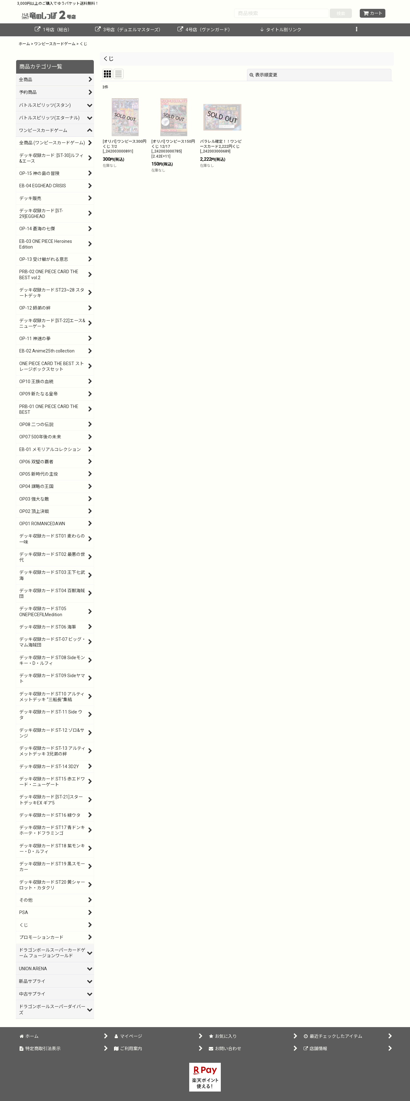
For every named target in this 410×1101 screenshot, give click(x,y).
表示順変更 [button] (263, 74)
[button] (357, 29)
